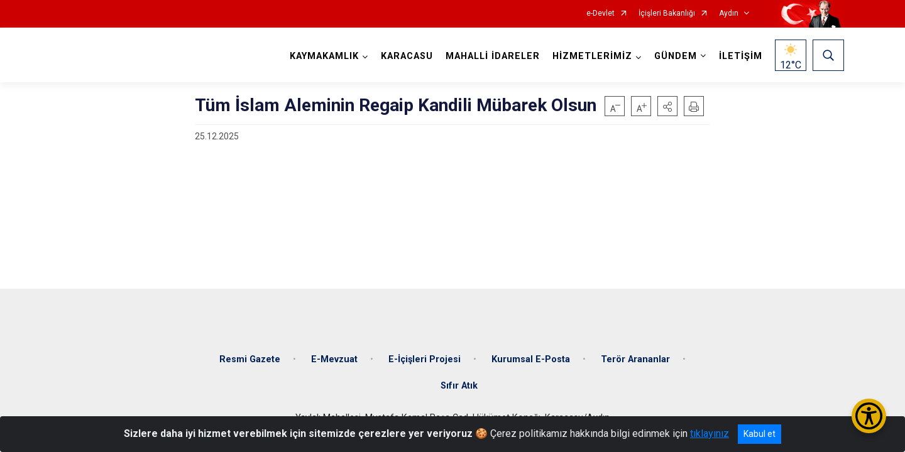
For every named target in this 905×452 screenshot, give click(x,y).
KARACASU (407, 56)
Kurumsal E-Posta (530, 359)
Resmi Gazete (249, 359)
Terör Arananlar (635, 359)
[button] (667, 106)
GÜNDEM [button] (675, 56)
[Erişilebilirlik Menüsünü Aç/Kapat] (869, 416)
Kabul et (759, 434)
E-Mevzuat (334, 359)
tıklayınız (709, 433)
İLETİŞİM (740, 56)
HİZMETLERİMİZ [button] (592, 56)
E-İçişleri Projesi (424, 359)
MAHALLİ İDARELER (493, 56)
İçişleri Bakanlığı (667, 13)
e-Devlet (600, 13)
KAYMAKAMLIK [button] (324, 56)
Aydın (728, 13)
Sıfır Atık (459, 385)
